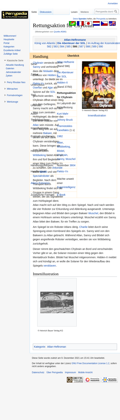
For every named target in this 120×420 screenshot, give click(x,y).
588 (88, 46)
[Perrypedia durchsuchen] (107, 11)
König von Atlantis (44, 43)
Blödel (60, 150)
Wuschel (70, 159)
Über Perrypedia (55, 372)
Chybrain (38, 62)
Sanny (60, 159)
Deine (80, 19)
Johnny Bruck (65, 119)
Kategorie (39, 346)
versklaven (50, 265)
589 (94, 46)
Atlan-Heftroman (56, 346)
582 (49, 46)
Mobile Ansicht (85, 372)
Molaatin (48, 71)
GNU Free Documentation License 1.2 (90, 363)
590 (100, 46)
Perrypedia (101, 19)
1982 (60, 136)
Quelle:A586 (60, 31)
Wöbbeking (63, 146)
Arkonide (57, 167)
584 (62, 46)
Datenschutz (38, 372)
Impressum (70, 372)
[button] (15, 60)
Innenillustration (97, 115)
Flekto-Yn (62, 171)
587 (81, 46)
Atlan (60, 142)
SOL (52, 91)
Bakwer (47, 133)
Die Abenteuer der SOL (71, 43)
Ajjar (50, 87)
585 (68, 46)
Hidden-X (62, 82)
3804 (72, 165)
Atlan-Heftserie (65, 62)
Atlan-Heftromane (75, 39)
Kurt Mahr (62, 113)
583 (55, 46)
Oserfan (37, 87)
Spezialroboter (41, 175)
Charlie (83, 226)
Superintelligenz (66, 187)
